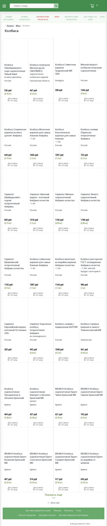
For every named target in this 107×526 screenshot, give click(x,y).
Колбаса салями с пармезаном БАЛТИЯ (66, 325)
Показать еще (53, 494)
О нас (78, 510)
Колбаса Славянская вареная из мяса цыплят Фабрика (15, 132)
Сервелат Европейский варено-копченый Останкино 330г (15, 328)
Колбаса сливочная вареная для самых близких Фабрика (40, 262)
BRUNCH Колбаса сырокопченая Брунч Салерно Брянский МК (66, 458)
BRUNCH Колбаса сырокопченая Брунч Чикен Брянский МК (66, 391)
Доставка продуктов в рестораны (73, 515)
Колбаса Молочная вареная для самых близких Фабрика (40, 132)
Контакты (69, 510)
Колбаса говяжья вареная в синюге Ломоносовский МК (91, 327)
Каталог (10, 25)
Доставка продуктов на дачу (38, 510)
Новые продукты (24, 18)
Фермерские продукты (43, 18)
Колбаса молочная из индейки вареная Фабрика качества (65, 262)
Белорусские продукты (71, 18)
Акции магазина (8, 18)
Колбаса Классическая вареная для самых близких (65, 134)
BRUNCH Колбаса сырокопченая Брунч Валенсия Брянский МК (15, 458)
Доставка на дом (90, 18)
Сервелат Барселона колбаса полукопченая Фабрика (40, 328)
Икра (57, 17)
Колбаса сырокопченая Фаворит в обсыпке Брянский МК (40, 393)
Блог (102, 17)
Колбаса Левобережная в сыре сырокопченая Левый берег (14, 69)
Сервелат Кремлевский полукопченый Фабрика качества (14, 264)
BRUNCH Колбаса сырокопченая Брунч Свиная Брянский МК (92, 391)
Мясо (18, 25)
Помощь (57, 510)
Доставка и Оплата (47, 515)
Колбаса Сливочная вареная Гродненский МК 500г (65, 69)
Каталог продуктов (27, 515)
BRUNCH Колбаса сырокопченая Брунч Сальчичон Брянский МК (41, 458)
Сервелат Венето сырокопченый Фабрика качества (90, 197)
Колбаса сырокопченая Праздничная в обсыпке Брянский (14, 393)
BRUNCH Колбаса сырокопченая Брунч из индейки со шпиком (92, 458)
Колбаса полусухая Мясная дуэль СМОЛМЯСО (40, 68)
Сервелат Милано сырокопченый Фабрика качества (65, 197)
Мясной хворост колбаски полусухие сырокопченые (91, 67)
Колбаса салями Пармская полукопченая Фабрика (89, 134)
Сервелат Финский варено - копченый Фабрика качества (39, 197)
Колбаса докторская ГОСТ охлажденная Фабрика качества (91, 262)
